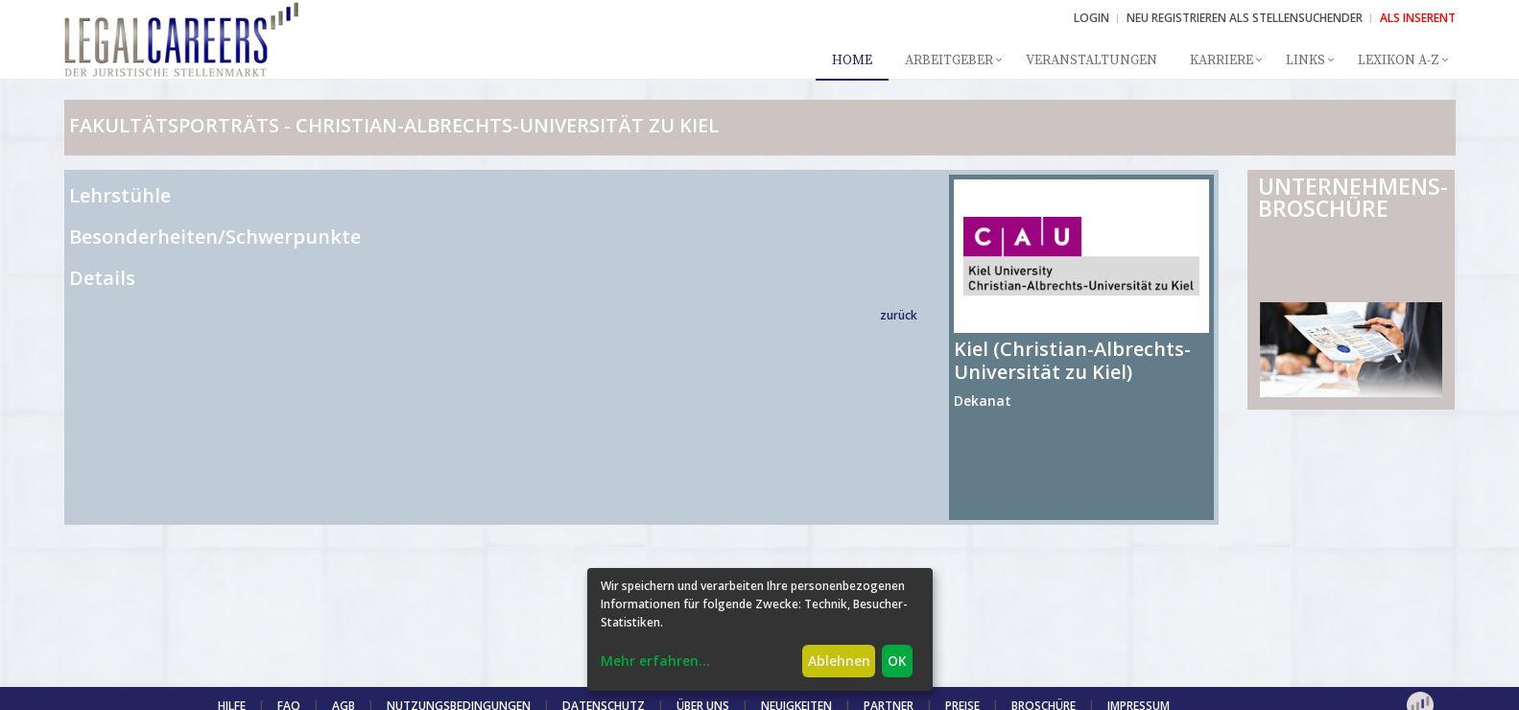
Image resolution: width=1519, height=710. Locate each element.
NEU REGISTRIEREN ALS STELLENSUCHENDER (1245, 18)
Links (1305, 60)
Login (1091, 18)
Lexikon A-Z (1398, 60)
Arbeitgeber (949, 60)
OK (897, 660)
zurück (898, 315)
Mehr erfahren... (655, 660)
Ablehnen (839, 660)
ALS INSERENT (1418, 18)
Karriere (1221, 60)
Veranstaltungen (1091, 60)
